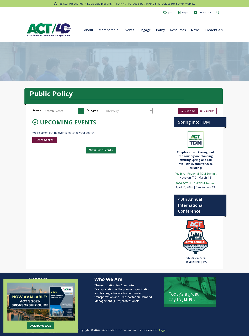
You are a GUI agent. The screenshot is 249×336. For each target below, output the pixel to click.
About (88, 30)
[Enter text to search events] (60, 111)
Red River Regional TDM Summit (195, 173)
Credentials (214, 30)
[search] (81, 111)
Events (129, 30)
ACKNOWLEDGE (40, 326)
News (195, 30)
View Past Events (101, 150)
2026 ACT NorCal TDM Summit (195, 183)
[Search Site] (218, 12)
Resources (178, 30)
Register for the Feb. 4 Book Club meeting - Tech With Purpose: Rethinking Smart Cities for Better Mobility (126, 3)
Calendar (207, 110)
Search (36, 110)
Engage (145, 30)
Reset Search (45, 140)
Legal (162, 330)
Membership (108, 30)
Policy (160, 30)
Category (92, 110)
